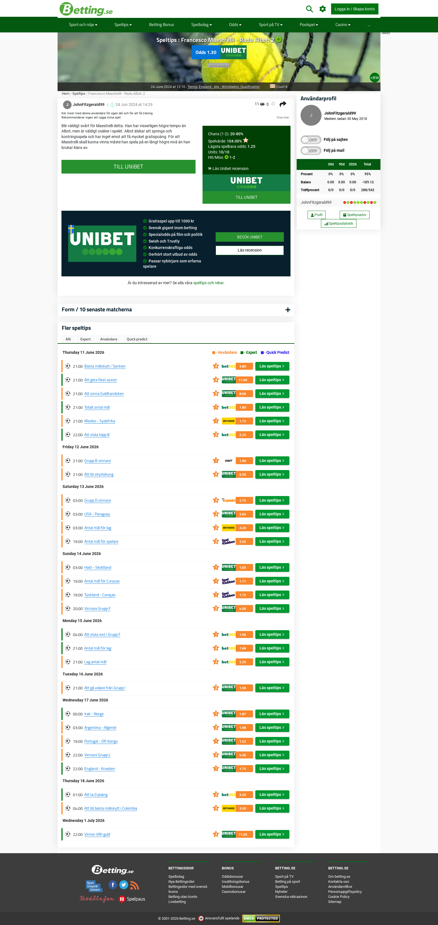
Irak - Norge (94, 714)
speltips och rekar (208, 283)
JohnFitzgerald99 (316, 202)
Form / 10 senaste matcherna (97, 309)
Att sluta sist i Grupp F (102, 634)
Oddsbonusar (232, 876)
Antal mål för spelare (101, 541)
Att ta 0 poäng (96, 794)
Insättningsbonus (235, 881)
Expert (85, 339)
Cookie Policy (338, 897)
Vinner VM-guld (97, 834)
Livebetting (177, 902)
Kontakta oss (338, 881)
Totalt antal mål (97, 407)
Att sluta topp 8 (97, 434)
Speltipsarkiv (354, 215)
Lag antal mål (95, 662)
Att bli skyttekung (98, 474)
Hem (65, 93)
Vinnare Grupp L (97, 755)
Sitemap (334, 902)
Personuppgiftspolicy (345, 892)
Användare (108, 339)
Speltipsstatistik (338, 224)
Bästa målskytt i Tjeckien (105, 366)
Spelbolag (201, 24)
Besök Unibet (249, 237)
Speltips (123, 24)
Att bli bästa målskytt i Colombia (110, 808)
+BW (375, 77)
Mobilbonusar (232, 886)
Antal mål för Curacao (102, 581)
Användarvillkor (340, 886)
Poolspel (309, 24)
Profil (317, 215)
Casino (343, 24)
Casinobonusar (234, 892)
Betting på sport (287, 881)
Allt (68, 339)
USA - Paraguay (97, 514)
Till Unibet (247, 197)
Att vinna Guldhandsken (104, 393)
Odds (235, 24)
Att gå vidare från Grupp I (104, 688)
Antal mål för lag (97, 527)
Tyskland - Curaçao (99, 594)
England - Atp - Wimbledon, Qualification (229, 87)
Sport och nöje (83, 24)
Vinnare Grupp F (97, 608)
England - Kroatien (99, 768)
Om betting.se (339, 876)
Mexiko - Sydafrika (99, 421)
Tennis (192, 87)
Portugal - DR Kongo (101, 741)
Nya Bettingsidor (181, 881)
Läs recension (250, 250)
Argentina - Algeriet (100, 727)
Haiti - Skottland (97, 567)
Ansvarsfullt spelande (219, 918)
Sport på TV (271, 24)
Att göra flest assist (100, 380)
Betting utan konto (182, 897)
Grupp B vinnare (97, 460)
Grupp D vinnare (97, 500)
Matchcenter (219, 65)
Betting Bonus (161, 24)
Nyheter (281, 892)
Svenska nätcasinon (291, 897)
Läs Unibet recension (231, 168)
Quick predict (137, 339)
